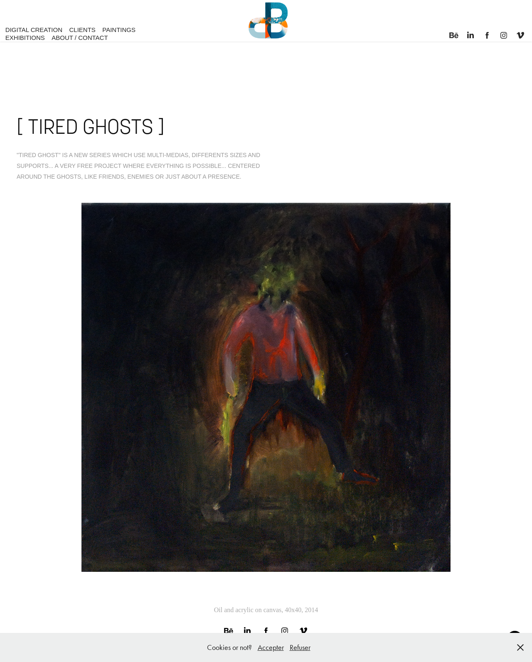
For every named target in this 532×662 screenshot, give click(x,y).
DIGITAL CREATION (33, 29)
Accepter (271, 647)
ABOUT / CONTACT (80, 37)
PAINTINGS (118, 29)
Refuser (300, 647)
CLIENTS (82, 29)
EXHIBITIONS (25, 37)
